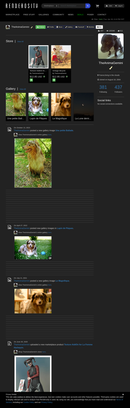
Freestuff (79, 27)
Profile (50, 27)
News (70, 15)
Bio (99, 27)
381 (103, 87)
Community (58, 15)
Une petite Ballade (16, 118)
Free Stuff (29, 15)
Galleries (44, 15)
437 (118, 87)
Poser (90, 15)
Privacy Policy (46, 402)
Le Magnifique (59, 118)
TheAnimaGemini (38, 73)
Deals (80, 15)
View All (20, 42)
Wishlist (90, 27)
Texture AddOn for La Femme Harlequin (46, 71)
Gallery (69, 27)
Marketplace (12, 15)
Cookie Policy (28, 402)
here (49, 135)
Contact (101, 15)
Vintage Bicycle (58, 71)
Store (59, 27)
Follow (40, 27)
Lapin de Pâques (38, 118)
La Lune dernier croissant (88, 118)
